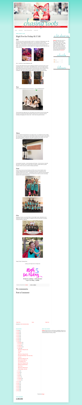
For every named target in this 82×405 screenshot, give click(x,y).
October (19, 345)
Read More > (62, 50)
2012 (18, 389)
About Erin (21, 30)
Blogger (43, 394)
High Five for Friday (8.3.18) (22, 367)
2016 (18, 383)
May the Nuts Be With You (22, 360)
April (19, 375)
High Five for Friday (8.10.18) (23, 363)
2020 (18, 338)
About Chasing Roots (28, 30)
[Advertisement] (59, 90)
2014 (18, 386)
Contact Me (36, 30)
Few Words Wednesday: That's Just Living (25, 355)
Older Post (47, 322)
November (20, 343)
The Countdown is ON (21, 361)
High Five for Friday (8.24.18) (23, 354)
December (20, 342)
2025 (18, 330)
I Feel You (19, 357)
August (19, 348)
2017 (18, 381)
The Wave (19, 351)
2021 (18, 336)
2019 (18, 339)
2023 (18, 333)
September (20, 346)
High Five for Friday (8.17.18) (23, 358)
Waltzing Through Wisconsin (23, 364)
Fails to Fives (20, 366)
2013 (18, 387)
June (19, 372)
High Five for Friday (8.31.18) (23, 349)
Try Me (19, 352)
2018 (18, 341)
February (19, 378)
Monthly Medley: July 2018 (22, 369)
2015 (18, 384)
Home (16, 30)
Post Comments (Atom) (25, 324)
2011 (18, 390)
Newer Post (18, 322)
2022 (18, 335)
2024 (18, 332)
